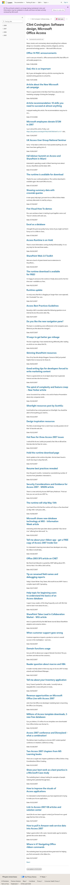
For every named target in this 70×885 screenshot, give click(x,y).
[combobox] (12, 21)
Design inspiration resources (41, 421)
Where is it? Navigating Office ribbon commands (41, 845)
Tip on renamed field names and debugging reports (42, 575)
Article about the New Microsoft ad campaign (42, 86)
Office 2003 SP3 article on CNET (42, 558)
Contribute (32, 881)
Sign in (66, 2)
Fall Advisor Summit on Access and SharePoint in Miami (44, 157)
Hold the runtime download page (43, 452)
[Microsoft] (3, 2)
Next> (28, 862)
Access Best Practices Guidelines (43, 305)
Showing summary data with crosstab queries (41, 191)
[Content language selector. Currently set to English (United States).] (9, 876)
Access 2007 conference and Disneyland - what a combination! (47, 734)
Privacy (39, 881)
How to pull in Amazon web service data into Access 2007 (46, 827)
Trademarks (14, 884)
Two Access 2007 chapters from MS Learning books (44, 753)
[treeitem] (12, 25)
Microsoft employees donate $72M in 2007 (44, 123)
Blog (24, 881)
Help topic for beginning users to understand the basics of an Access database (41, 595)
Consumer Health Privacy (52, 881)
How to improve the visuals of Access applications (41, 790)
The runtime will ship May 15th (42, 502)
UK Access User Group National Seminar (46, 140)
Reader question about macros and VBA (46, 664)
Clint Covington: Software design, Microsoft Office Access (40, 19)
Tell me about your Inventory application (46, 679)
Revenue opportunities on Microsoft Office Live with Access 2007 (44, 697)
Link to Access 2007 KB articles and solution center (44, 808)
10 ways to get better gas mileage (43, 337)
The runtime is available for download (45, 174)
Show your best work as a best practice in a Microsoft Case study (47, 771)
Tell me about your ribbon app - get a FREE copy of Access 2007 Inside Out (47, 541)
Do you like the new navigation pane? (45, 321)
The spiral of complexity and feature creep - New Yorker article (47, 388)
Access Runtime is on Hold (40, 239)
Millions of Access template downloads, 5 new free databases (47, 715)
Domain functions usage (38, 648)
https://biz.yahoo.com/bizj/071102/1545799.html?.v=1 (43, 131)
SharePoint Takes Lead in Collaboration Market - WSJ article (46, 615)
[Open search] (61, 2)
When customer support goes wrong (45, 632)
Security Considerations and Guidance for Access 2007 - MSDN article (47, 485)
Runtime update (34, 289)
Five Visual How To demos (39, 208)
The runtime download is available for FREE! (43, 273)
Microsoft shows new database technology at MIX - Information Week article (42, 521)
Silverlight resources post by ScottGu (45, 405)
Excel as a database (36, 224)
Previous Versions (16, 881)
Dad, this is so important (39, 68)
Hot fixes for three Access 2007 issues (45, 436)
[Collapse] (22, 17)
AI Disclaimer (5, 881)
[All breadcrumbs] (28, 19)
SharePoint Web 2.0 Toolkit (40, 255)
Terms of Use (5, 884)
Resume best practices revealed (42, 468)
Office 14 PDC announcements (42, 52)
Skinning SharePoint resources (42, 352)
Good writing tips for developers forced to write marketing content (47, 370)
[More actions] (67, 19)
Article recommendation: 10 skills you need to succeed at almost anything (45, 104)
